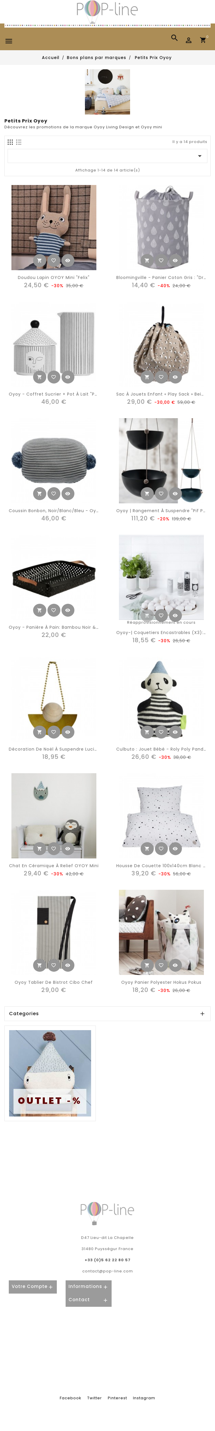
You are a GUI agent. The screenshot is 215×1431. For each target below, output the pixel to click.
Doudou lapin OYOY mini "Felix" (54, 277)
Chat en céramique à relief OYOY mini (54, 866)
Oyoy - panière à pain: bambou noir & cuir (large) (67, 627)
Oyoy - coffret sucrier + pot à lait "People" (59, 394)
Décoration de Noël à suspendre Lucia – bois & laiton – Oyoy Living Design (95, 749)
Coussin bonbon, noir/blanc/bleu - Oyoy (55, 511)
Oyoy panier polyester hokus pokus (161, 982)
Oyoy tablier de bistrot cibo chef (54, 982)
